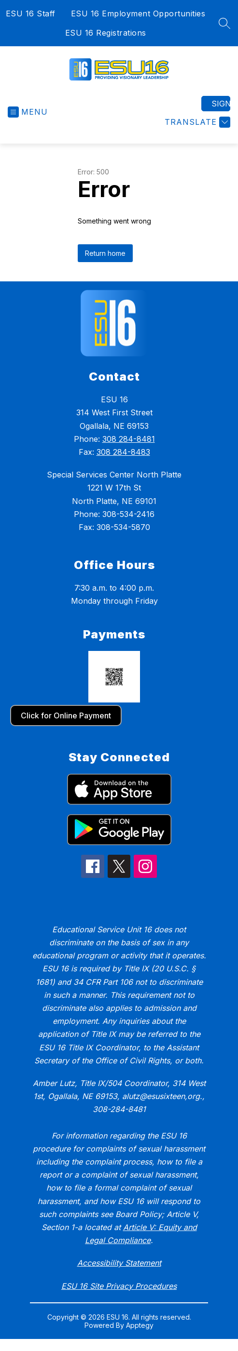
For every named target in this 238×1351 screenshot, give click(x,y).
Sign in (220, 103)
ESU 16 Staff (31, 13)
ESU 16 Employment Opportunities (138, 13)
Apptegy (140, 1325)
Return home (105, 253)
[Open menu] (28, 112)
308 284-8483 (123, 452)
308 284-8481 (128, 439)
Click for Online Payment (66, 715)
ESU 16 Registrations (105, 33)
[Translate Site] (196, 122)
